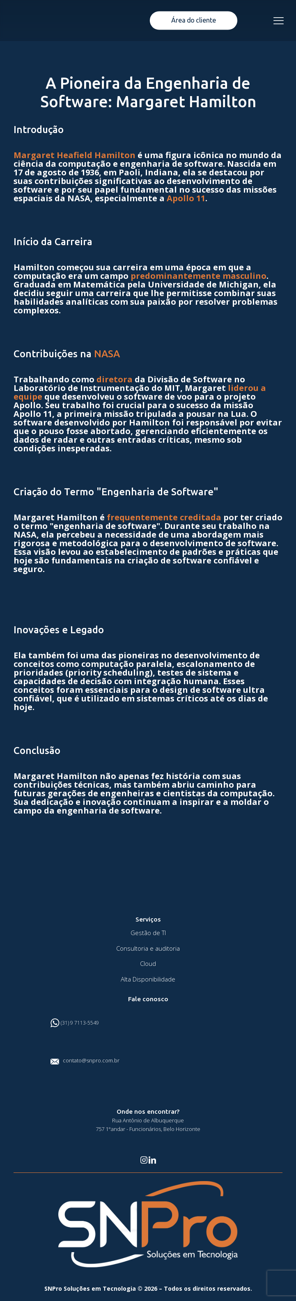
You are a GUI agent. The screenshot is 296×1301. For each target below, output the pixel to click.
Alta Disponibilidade (148, 979)
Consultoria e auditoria (148, 948)
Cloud (148, 963)
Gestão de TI (148, 933)
